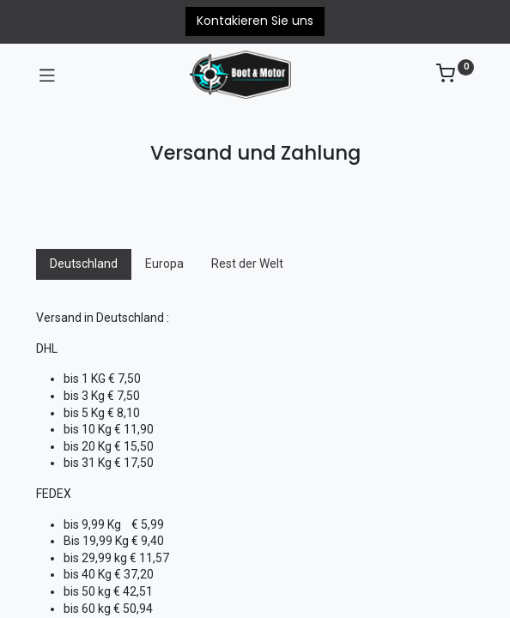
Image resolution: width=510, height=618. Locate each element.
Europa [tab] (164, 263)
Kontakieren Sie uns (255, 20)
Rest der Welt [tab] (247, 263)
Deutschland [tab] (84, 263)
